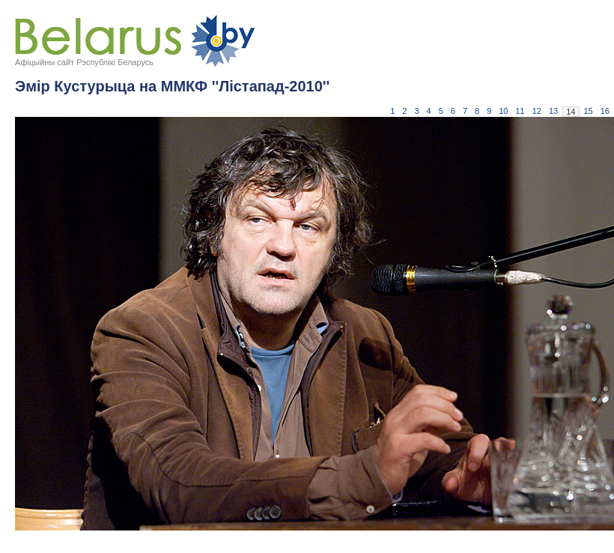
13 (553, 110)
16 (605, 110)
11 (520, 110)
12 (536, 110)
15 (588, 110)
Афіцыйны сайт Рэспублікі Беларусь (84, 62)
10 (503, 110)
